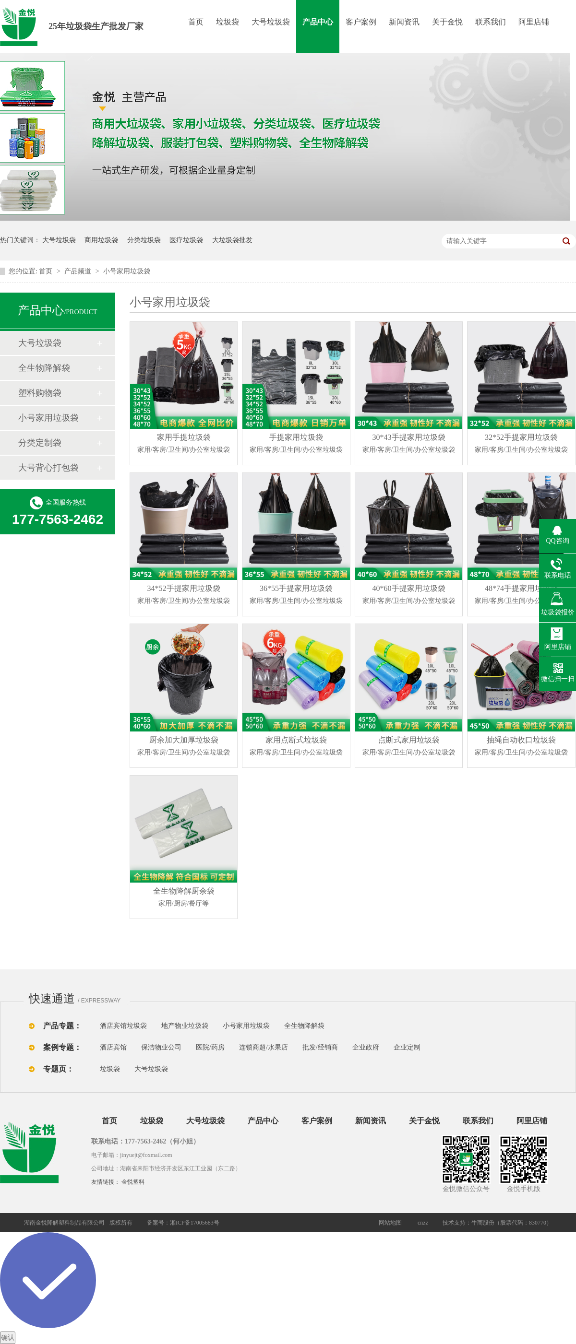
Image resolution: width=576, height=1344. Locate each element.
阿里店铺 (533, 22)
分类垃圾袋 (144, 240)
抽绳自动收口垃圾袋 (521, 747)
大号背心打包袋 (48, 467)
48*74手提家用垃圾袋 (521, 595)
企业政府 (365, 1047)
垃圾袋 (227, 22)
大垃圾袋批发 (232, 240)
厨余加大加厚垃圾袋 (183, 747)
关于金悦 (447, 22)
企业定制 (407, 1047)
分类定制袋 (39, 443)
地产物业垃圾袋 (184, 1025)
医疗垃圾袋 (186, 240)
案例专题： (62, 1047)
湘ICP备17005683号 (194, 1222)
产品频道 (78, 271)
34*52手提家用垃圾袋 (183, 595)
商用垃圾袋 (101, 240)
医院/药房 (210, 1047)
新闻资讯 (404, 22)
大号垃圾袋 (271, 22)
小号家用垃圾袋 (126, 271)
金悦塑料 (132, 1182)
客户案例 (361, 22)
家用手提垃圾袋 (183, 444)
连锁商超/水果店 (263, 1047)
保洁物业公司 (161, 1047)
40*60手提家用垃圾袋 (408, 595)
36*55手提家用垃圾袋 (296, 595)
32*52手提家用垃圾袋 (521, 444)
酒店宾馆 (113, 1047)
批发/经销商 (320, 1047)
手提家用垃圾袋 (296, 444)
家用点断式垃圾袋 (296, 747)
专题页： (58, 1069)
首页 (196, 22)
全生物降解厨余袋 (183, 898)
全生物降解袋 (44, 368)
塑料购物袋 (39, 393)
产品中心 (317, 22)
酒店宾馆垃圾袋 (123, 1025)
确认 (7, 1337)
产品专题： (62, 1026)
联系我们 (490, 22)
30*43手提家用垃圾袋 (408, 444)
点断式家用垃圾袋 (408, 747)
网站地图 (390, 1222)
